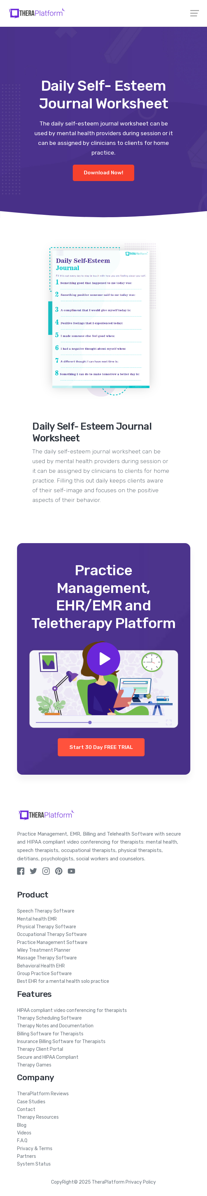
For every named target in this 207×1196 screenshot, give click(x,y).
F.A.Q (22, 1140)
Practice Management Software (52, 942)
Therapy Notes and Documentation (55, 1026)
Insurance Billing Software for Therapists (61, 1041)
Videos (24, 1133)
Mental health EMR (37, 919)
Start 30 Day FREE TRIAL (101, 747)
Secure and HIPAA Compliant (47, 1057)
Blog (21, 1125)
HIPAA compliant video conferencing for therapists (72, 1010)
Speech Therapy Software (45, 911)
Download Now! (103, 173)
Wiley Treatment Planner (43, 950)
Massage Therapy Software (47, 958)
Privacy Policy (141, 1182)
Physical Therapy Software (46, 927)
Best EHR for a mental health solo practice (63, 981)
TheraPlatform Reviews (43, 1094)
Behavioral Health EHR (41, 966)
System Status (34, 1164)
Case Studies (31, 1102)
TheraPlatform (108, 1182)
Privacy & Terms (34, 1148)
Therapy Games (34, 1065)
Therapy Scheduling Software (49, 1018)
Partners (26, 1156)
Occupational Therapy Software (52, 934)
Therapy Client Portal (40, 1049)
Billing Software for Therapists (50, 1034)
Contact (26, 1109)
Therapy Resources (38, 1117)
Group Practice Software (44, 973)
